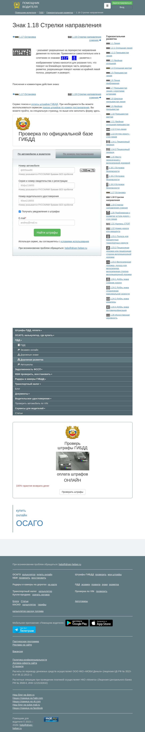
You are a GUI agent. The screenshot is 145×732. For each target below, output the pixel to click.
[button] (107, 6)
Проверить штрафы (72, 492)
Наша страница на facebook (28, 703)
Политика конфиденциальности (30, 655)
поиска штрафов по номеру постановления (65, 107)
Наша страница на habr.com (28, 693)
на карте (52, 579)
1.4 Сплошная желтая (119, 68)
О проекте (18, 661)
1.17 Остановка (24, 37)
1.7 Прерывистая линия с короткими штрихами (116, 91)
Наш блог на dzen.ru (24, 690)
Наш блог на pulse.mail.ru (26, 700)
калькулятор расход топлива (28, 606)
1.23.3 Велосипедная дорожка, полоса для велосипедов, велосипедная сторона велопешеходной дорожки (119, 268)
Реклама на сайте (22, 640)
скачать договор (41, 590)
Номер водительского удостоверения (39, 196)
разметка (114, 579)
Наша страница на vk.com (27, 696)
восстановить (38, 573)
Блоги (16, 596)
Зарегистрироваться (122, 3)
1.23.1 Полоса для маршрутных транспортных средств (117, 239)
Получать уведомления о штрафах (39, 211)
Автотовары (81, 596)
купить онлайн (44, 570)
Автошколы (25, 364)
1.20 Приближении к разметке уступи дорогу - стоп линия (118, 216)
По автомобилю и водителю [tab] (34, 154)
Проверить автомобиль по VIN (31, 403)
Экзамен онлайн (28, 350)
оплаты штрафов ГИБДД (44, 104)
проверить (101, 570)
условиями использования (74, 241)
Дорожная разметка (30, 359)
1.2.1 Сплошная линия (119, 48)
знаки (105, 579)
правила (95, 579)
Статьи (19, 413)
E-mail (22, 218)
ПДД (21, 345)
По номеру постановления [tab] (78, 154)
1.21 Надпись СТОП (118, 224)
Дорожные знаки (28, 354)
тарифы (42, 600)
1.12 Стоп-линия (116, 129)
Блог (17, 388)
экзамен (85, 579)
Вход (122, 7)
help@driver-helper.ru (76, 248)
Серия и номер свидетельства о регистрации (43, 181)
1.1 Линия (113, 43)
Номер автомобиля (29, 165)
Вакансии (18, 646)
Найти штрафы (47, 232)
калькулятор (28, 570)
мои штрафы (115, 570)
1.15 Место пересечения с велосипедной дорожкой (118, 160)
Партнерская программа (26, 636)
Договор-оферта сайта (25, 658)
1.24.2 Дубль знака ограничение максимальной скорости (118, 290)
